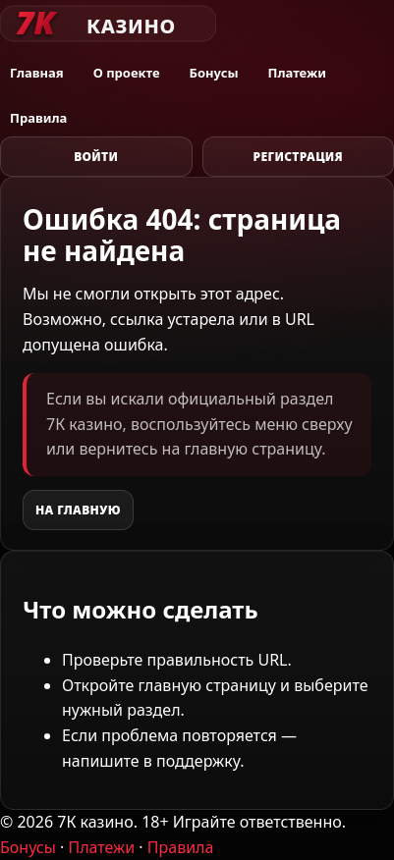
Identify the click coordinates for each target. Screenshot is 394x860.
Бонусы (214, 72)
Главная (37, 72)
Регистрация (298, 156)
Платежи (297, 72)
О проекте (126, 72)
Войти (96, 156)
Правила (38, 118)
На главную (78, 510)
